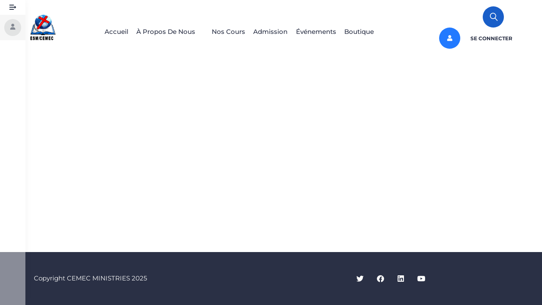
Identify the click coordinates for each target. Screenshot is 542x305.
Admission (272, 32)
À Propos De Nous (159, 32)
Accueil (106, 32)
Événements (322, 32)
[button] (163, 32)
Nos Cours (226, 32)
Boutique (369, 32)
